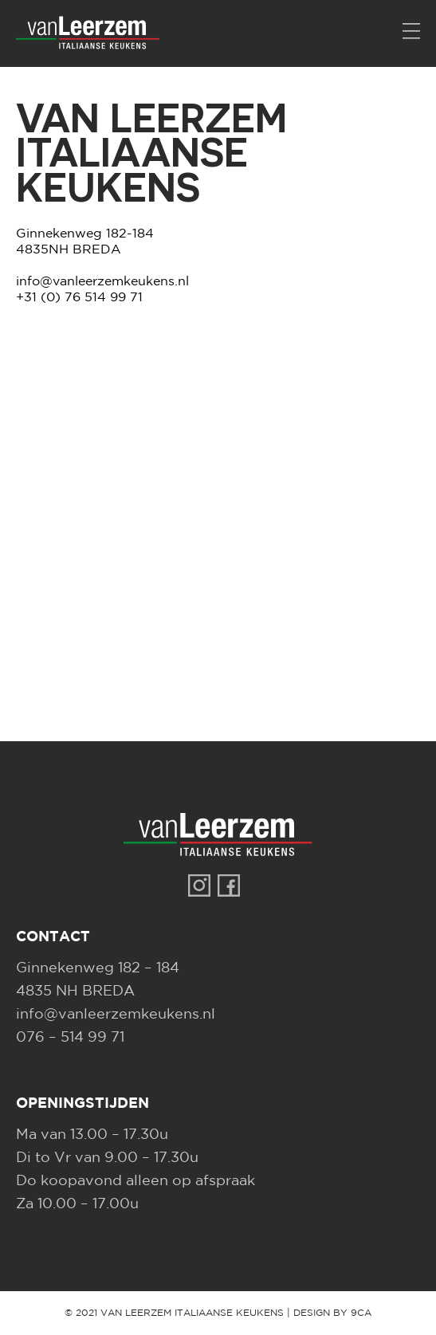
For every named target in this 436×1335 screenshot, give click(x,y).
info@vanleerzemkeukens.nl (102, 282)
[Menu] (411, 32)
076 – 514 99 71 (70, 1037)
